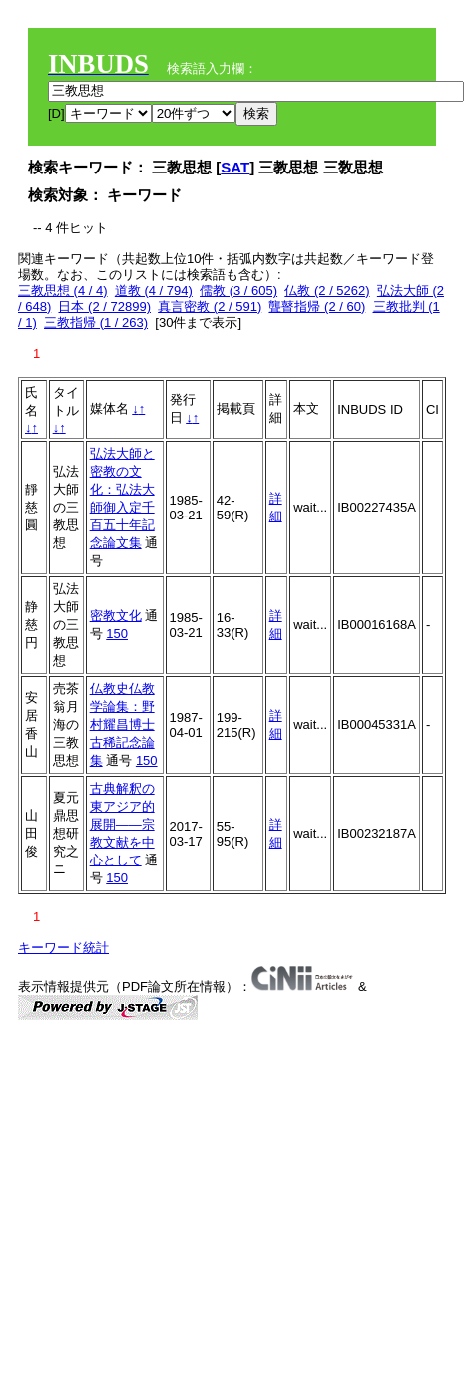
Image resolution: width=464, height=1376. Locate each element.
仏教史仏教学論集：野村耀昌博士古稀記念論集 (122, 724)
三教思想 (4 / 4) (63, 290)
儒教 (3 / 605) (238, 290)
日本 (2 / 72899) (104, 306)
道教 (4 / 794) (154, 290)
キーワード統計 (63, 947)
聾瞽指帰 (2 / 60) (316, 306)
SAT (235, 167)
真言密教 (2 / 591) (209, 306)
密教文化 (116, 615)
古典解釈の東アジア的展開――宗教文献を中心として (122, 824)
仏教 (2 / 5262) (326, 290)
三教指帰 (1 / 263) (96, 322)
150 (117, 633)
